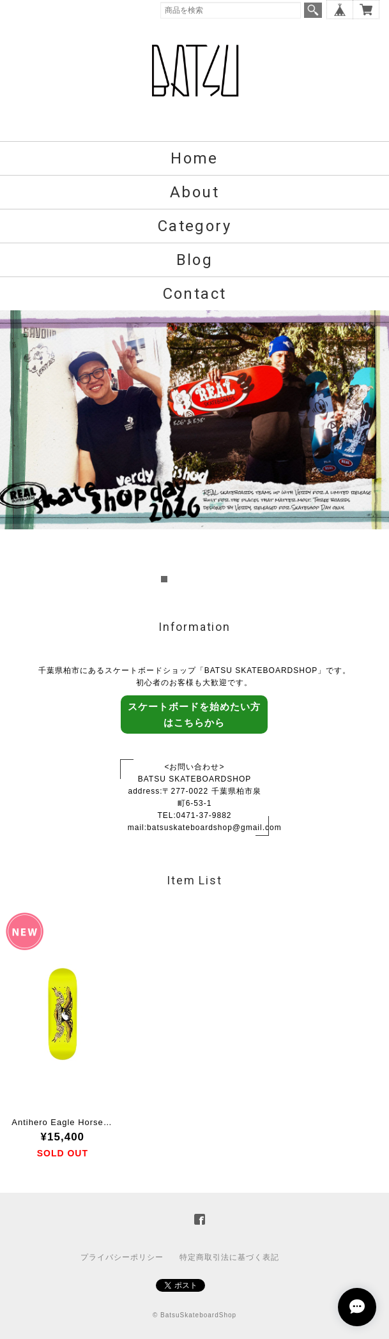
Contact (195, 294)
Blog (194, 260)
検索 (313, 10)
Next (372, 448)
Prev (16, 448)
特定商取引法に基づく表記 (229, 1257)
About (194, 192)
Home (194, 158)
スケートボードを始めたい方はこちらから (194, 714)
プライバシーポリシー (122, 1257)
